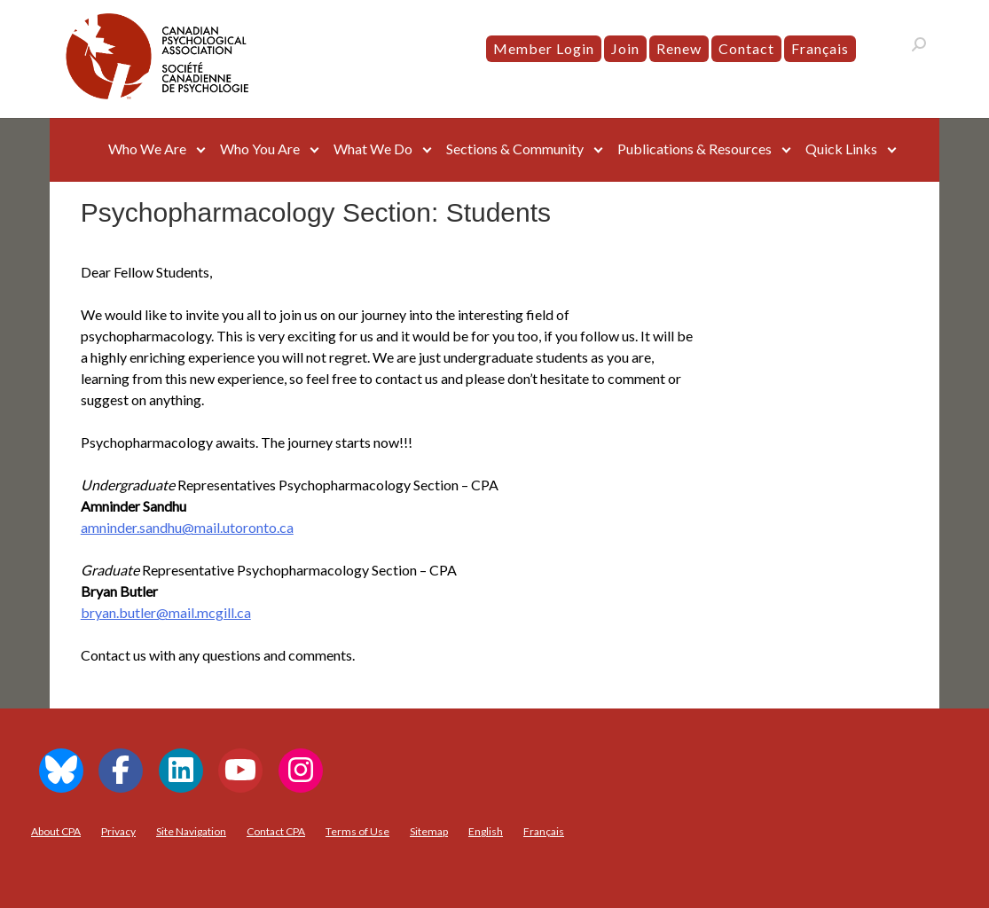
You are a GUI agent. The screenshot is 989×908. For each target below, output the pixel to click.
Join (625, 48)
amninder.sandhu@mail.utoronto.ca (187, 527)
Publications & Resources (694, 148)
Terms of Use (357, 831)
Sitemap (429, 831)
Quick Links (841, 148)
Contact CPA (276, 831)
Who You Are (260, 148)
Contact (746, 48)
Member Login (543, 48)
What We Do (373, 148)
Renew (679, 48)
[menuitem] (820, 48)
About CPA (56, 831)
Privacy (118, 831)
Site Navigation (191, 831)
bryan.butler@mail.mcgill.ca (166, 612)
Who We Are (147, 148)
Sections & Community (515, 148)
